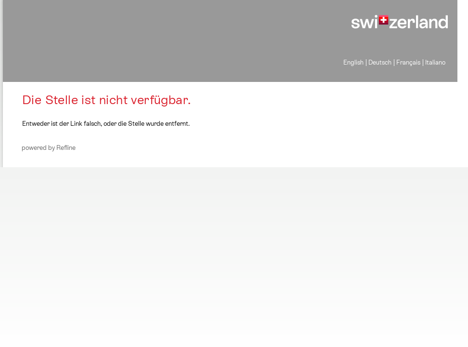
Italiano (435, 62)
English (353, 62)
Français (408, 62)
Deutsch (379, 62)
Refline (66, 147)
